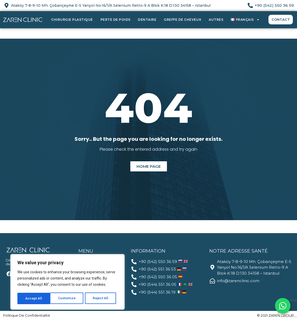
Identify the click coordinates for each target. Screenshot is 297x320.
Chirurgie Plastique (72, 20)
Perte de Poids (115, 20)
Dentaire (147, 20)
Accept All (101, 298)
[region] (67, 282)
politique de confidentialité (26, 315)
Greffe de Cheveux (182, 20)
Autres (216, 20)
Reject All (68, 298)
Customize (34, 298)
